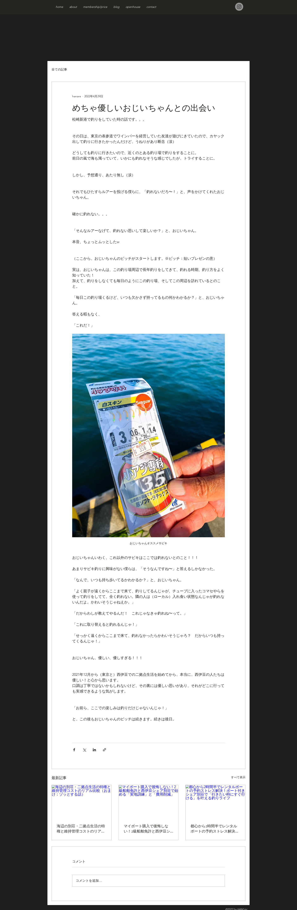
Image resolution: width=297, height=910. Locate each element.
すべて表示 (238, 777)
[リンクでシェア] (104, 750)
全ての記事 (59, 69)
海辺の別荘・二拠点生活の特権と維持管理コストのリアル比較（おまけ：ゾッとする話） (81, 828)
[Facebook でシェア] (74, 750)
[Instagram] (239, 7)
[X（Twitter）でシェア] (84, 750)
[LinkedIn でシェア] (94, 750)
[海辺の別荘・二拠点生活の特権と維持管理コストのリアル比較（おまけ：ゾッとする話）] (81, 801)
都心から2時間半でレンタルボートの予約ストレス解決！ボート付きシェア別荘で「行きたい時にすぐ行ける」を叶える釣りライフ (215, 828)
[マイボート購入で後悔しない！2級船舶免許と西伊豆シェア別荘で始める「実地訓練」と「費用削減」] (148, 801)
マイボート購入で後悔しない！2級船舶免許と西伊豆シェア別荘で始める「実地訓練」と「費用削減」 (147, 828)
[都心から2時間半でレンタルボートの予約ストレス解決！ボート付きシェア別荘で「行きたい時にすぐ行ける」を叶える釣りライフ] (215, 801)
